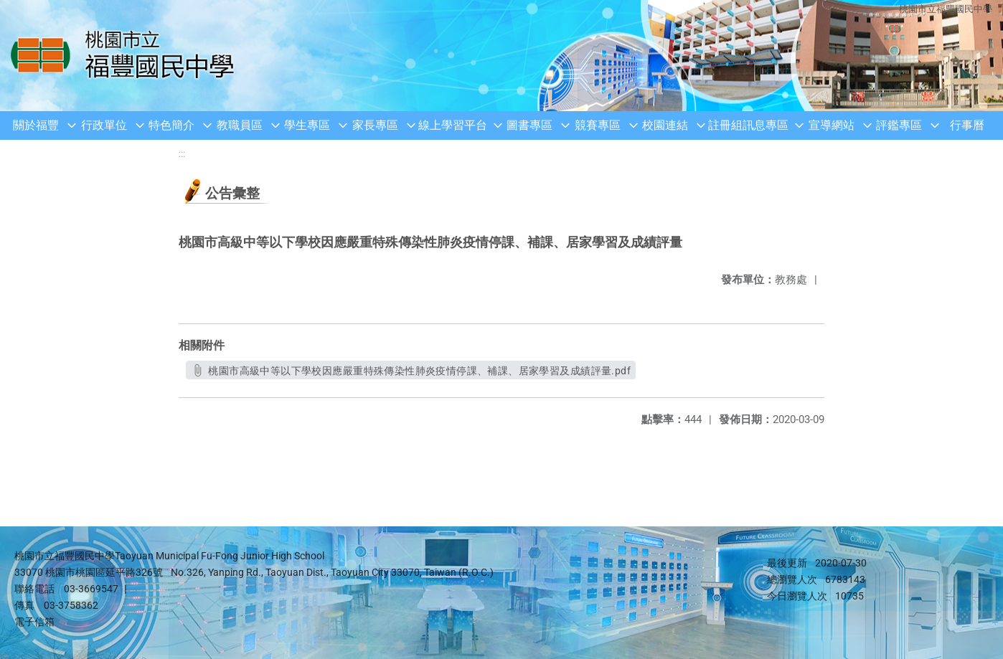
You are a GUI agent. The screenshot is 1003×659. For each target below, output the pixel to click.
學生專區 (307, 125)
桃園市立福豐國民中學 (945, 9)
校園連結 (665, 125)
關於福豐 (36, 125)
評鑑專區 (899, 125)
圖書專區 (529, 125)
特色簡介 (171, 125)
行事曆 (967, 125)
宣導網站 (831, 125)
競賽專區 (598, 125)
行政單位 (104, 125)
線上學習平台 (452, 125)
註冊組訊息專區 (748, 125)
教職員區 (240, 125)
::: (182, 153)
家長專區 (375, 125)
